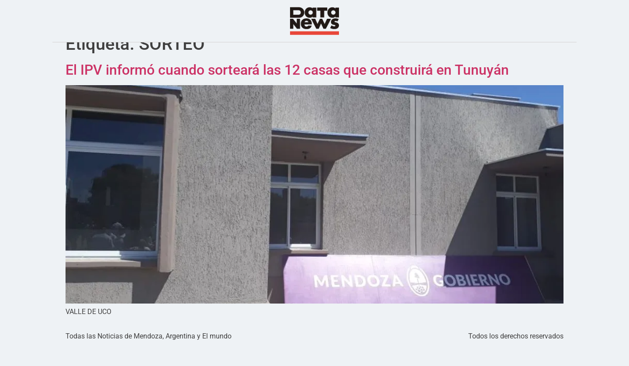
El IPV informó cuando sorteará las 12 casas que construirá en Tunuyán (287, 87)
